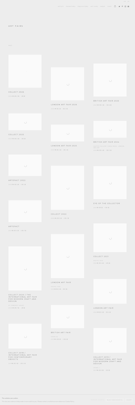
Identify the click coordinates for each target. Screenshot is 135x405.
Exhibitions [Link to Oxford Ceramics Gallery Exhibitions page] (70, 6)
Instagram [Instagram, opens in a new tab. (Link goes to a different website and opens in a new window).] (124, 6)
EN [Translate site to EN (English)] (125, 1)
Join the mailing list (127, 6)
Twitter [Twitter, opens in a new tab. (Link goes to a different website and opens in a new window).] (118, 6)
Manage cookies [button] (98, 399)
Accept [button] (129, 400)
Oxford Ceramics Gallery (14, 6)
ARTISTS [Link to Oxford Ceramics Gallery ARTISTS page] (61, 6)
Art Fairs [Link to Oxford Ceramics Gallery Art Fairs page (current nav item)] (94, 6)
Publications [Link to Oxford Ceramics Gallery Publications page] (83, 6)
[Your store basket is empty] (115, 6)
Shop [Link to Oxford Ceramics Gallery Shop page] (110, 6)
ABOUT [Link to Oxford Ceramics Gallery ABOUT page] (102, 6)
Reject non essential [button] (115, 400)
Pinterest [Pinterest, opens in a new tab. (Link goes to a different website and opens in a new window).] (121, 6)
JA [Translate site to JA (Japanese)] (128, 1)
